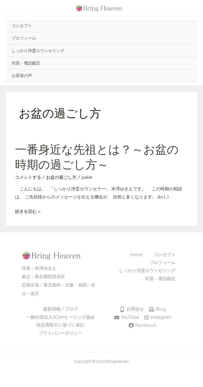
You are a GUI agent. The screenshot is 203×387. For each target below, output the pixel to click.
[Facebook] (142, 325)
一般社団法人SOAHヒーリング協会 (60, 317)
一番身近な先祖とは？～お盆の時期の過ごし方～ (97, 157)
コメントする (28, 177)
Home (136, 254)
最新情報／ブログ (60, 309)
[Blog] (157, 309)
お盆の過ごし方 (61, 177)
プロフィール (24, 38)
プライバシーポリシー (60, 333)
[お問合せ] (132, 309)
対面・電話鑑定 (26, 63)
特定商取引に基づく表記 (60, 325)
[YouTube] (126, 317)
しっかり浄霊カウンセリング (38, 50)
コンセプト (22, 25)
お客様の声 (22, 75)
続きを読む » (28, 212)
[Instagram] (157, 317)
